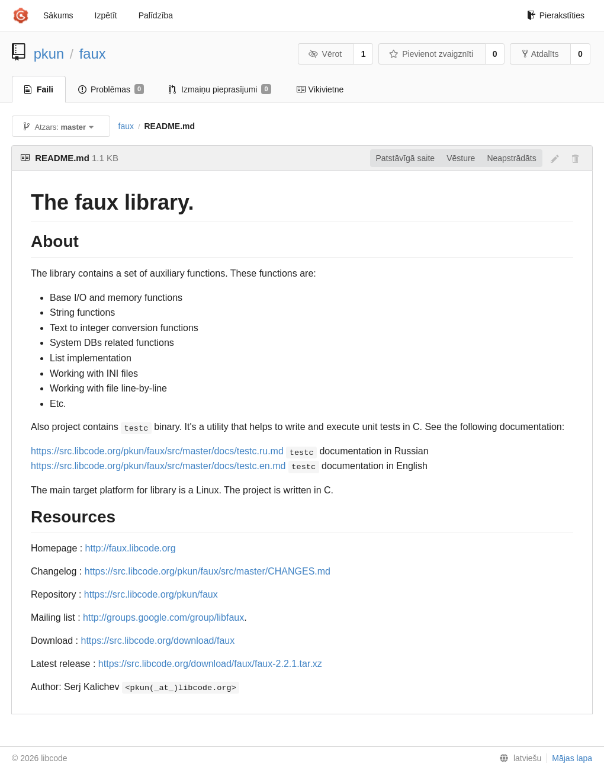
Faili (38, 89)
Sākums (58, 15)
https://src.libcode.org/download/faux (158, 641)
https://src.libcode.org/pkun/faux (151, 594)
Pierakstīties (555, 15)
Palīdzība (156, 15)
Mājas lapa (572, 758)
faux (92, 54)
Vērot (325, 54)
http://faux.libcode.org (130, 548)
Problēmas (111, 89)
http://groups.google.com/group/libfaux (163, 617)
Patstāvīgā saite (405, 158)
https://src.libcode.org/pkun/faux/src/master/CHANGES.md (207, 571)
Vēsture (460, 158)
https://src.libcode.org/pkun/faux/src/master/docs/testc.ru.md (157, 451)
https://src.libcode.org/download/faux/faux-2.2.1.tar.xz (210, 664)
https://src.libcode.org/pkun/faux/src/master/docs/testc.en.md (158, 466)
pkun (49, 54)
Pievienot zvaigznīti (431, 54)
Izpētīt (106, 15)
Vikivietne (320, 89)
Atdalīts (540, 54)
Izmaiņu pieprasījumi (220, 89)
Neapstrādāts (511, 158)
